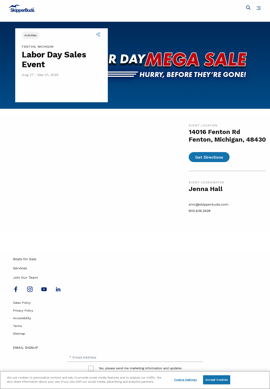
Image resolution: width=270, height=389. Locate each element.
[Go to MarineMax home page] (135, 9)
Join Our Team (25, 277)
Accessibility (22, 318)
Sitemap (19, 333)
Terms (17, 326)
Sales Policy (22, 302)
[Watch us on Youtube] (44, 291)
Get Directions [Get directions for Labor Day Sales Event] (209, 157)
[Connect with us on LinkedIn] (58, 291)
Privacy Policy (23, 310)
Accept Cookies (216, 379)
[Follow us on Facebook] (15, 291)
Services (20, 268)
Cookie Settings (185, 379)
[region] (135, 380)
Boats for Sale (24, 259)
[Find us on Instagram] (30, 291)
